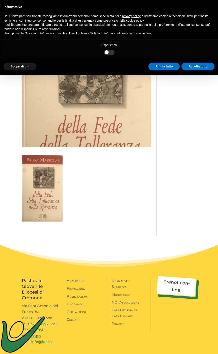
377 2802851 (32, 330)
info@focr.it (41, 342)
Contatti (73, 319)
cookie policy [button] (135, 20)
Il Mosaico (75, 304)
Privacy (118, 324)
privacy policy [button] (131, 16)
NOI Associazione (125, 302)
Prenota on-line (176, 286)
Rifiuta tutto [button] (164, 66)
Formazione (76, 288)
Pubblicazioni (77, 296)
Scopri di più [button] (20, 66)
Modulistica (121, 295)
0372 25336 (38, 324)
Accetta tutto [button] (197, 66)
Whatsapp (31, 336)
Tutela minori (77, 312)
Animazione (75, 281)
